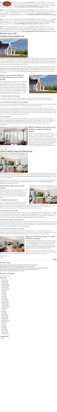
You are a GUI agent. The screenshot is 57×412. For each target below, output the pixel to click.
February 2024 (5, 281)
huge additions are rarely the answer (14, 120)
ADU (32, 252)
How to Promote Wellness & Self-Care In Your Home (12, 270)
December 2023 (5, 284)
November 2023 (5, 286)
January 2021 (5, 332)
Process (34, 4)
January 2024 (5, 283)
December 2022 (5, 302)
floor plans (15, 111)
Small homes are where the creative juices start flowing (31, 176)
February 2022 (5, 315)
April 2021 (4, 327)
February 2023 (5, 299)
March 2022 (4, 314)
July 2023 (4, 291)
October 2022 (5, 305)
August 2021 (5, 321)
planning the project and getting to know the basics (29, 71)
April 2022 (4, 312)
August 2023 (5, 290)
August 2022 (5, 308)
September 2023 (5, 288)
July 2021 (4, 323)
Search (1, 257)
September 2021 (5, 320)
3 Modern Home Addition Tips (12, 36)
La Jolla (30, 141)
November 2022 (5, 303)
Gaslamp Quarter (35, 243)
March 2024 (4, 280)
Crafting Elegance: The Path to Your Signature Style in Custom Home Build (17, 266)
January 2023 (5, 300)
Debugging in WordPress (43, 13)
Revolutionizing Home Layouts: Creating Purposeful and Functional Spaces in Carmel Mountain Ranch (24, 267)
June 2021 (4, 324)
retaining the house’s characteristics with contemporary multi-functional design (19, 68)
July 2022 (4, 309)
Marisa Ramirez (23, 38)
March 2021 (4, 329)
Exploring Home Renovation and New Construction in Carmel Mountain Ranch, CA (19, 269)
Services (26, 4)
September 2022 (5, 306)
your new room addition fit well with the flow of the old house (30, 217)
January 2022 (5, 317)
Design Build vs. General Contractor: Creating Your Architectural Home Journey (18, 264)
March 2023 (4, 297)
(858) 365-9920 (51, 3)
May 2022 (4, 311)
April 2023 (4, 296)
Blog (6, 149)
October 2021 (5, 318)
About (40, 4)
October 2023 (5, 287)
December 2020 (5, 333)
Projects (18, 4)
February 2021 (5, 330)
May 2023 (4, 294)
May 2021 (4, 326)
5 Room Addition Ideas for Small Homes (16, 151)
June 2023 (4, 293)
